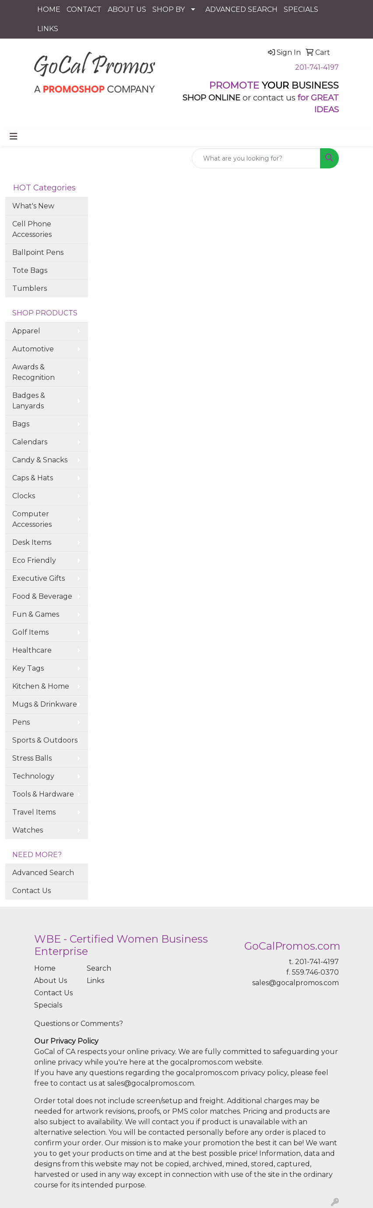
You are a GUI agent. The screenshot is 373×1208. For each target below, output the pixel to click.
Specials (48, 1005)
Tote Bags (29, 270)
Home (45, 968)
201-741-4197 (317, 67)
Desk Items (31, 542)
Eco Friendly (34, 560)
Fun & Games (35, 614)
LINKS (47, 29)
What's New (33, 206)
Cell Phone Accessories (32, 229)
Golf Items (30, 632)
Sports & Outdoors (44, 740)
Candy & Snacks (39, 460)
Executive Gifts (38, 578)
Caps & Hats (32, 478)
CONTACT (84, 9)
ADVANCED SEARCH (241, 9)
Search (99, 968)
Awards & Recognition (33, 372)
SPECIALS (301, 9)
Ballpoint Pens (37, 252)
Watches (27, 830)
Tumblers (29, 288)
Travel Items (34, 812)
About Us (50, 980)
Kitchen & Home (40, 686)
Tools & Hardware (43, 794)
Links (95, 980)
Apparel (26, 331)
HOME (48, 9)
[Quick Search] (256, 158)
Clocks (23, 496)
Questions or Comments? (78, 1023)
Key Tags (28, 668)
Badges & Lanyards (28, 400)
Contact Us (31, 890)
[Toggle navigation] (13, 136)
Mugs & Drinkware (44, 704)
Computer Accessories (32, 519)
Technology (33, 776)
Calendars (29, 442)
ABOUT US (127, 9)
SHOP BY (168, 9)
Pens (21, 722)
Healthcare (32, 650)
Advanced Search (43, 872)
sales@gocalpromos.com (295, 983)
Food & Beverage (42, 596)
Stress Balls (32, 758)
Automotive (33, 349)
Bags (20, 424)
